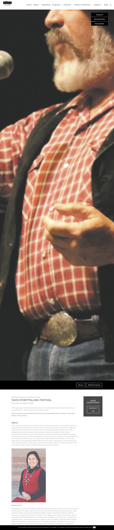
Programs (56, 5)
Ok (94, 527)
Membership (99, 19)
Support (97, 5)
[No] (112, 527)
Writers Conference (82, 5)
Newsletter (99, 24)
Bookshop (46, 5)
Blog (106, 5)
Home (29, 5)
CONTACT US (93, 409)
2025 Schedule (94, 385)
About (36, 5)
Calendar (67, 5)
